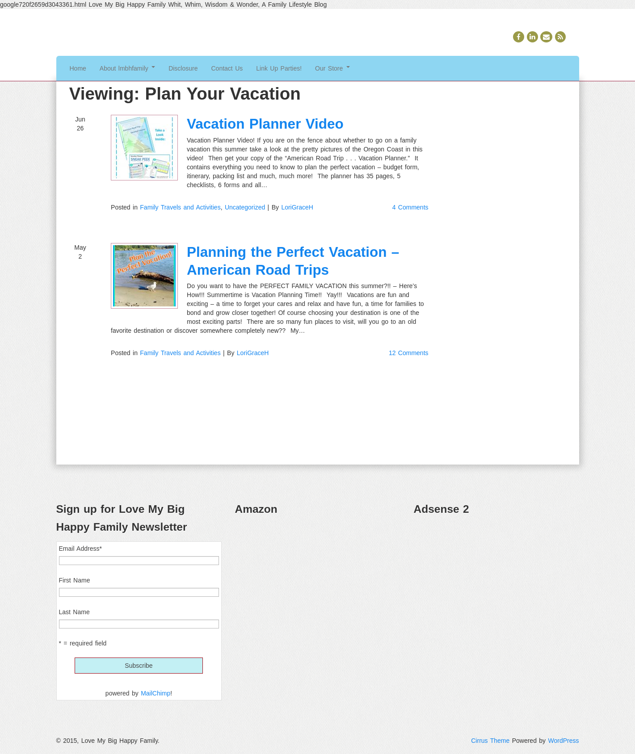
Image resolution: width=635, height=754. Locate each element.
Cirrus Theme (490, 740)
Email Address (80, 548)
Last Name (74, 612)
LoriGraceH (297, 207)
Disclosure (183, 68)
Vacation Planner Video (265, 124)
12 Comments (409, 352)
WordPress (563, 740)
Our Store (332, 68)
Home (78, 68)
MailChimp (155, 693)
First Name (74, 580)
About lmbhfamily (127, 68)
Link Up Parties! (279, 68)
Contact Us (227, 68)
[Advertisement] (496, 586)
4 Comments (410, 207)
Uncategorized (245, 207)
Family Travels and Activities (180, 207)
